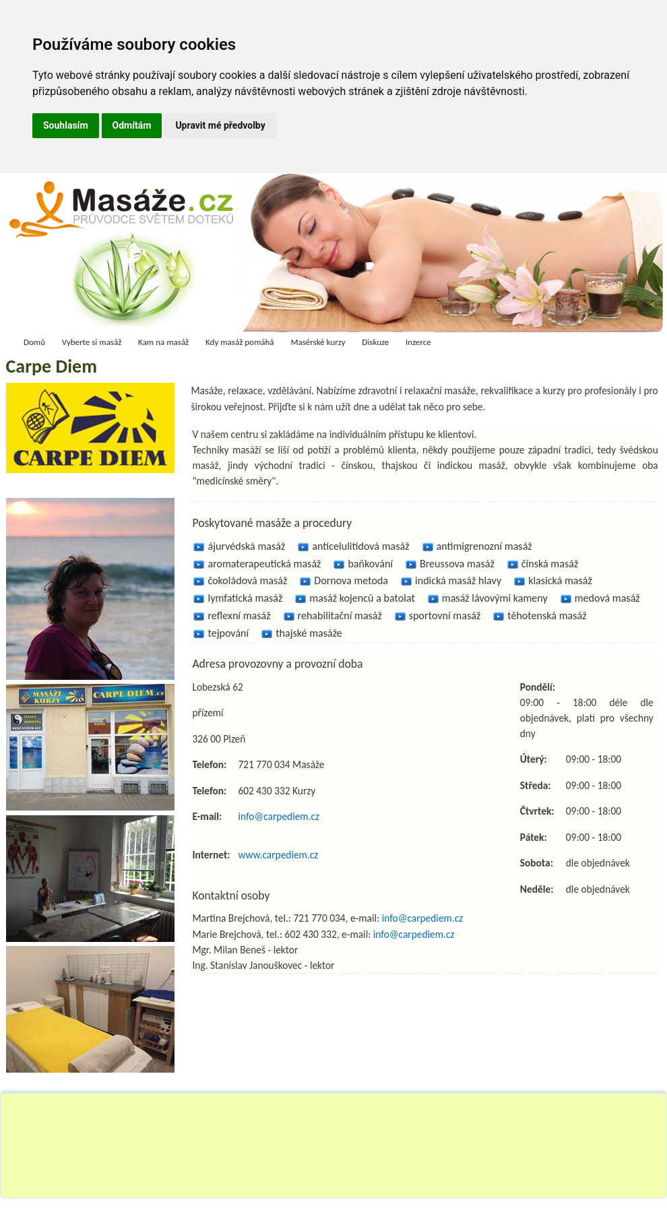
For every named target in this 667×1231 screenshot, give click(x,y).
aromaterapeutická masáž (264, 563)
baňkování (370, 563)
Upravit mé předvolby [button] (220, 125)
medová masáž (607, 598)
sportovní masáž (444, 615)
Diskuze (375, 342)
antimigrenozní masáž (484, 546)
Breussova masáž (457, 563)
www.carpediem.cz (278, 854)
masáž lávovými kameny (495, 598)
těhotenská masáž (546, 615)
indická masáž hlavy (458, 580)
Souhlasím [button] (65, 125)
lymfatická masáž (245, 598)
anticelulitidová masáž (360, 546)
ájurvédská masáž (246, 546)
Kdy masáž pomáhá (239, 342)
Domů (34, 342)
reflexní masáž (239, 615)
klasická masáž (560, 580)
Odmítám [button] (132, 125)
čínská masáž (549, 563)
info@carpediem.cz (278, 816)
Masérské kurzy (317, 342)
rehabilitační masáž (340, 615)
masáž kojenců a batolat (362, 598)
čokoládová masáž (247, 580)
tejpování (228, 633)
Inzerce (418, 342)
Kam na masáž (163, 342)
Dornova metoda (351, 580)
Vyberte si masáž (92, 342)
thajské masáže (309, 633)
